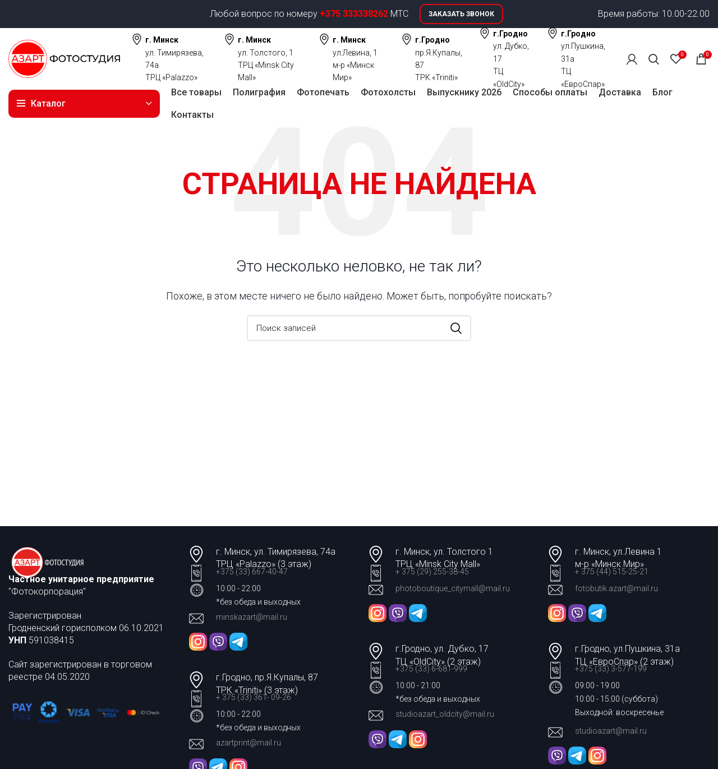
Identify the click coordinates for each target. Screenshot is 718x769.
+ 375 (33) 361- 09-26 (253, 697)
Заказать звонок (461, 14)
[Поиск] (654, 59)
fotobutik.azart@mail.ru (616, 588)
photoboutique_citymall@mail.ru (452, 588)
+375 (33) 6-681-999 (431, 668)
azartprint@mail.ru (248, 742)
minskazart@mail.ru (251, 617)
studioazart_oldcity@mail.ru (444, 714)
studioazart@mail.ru (611, 730)
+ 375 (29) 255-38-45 (432, 571)
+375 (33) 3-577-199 (611, 668)
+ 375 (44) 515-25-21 (611, 571)
